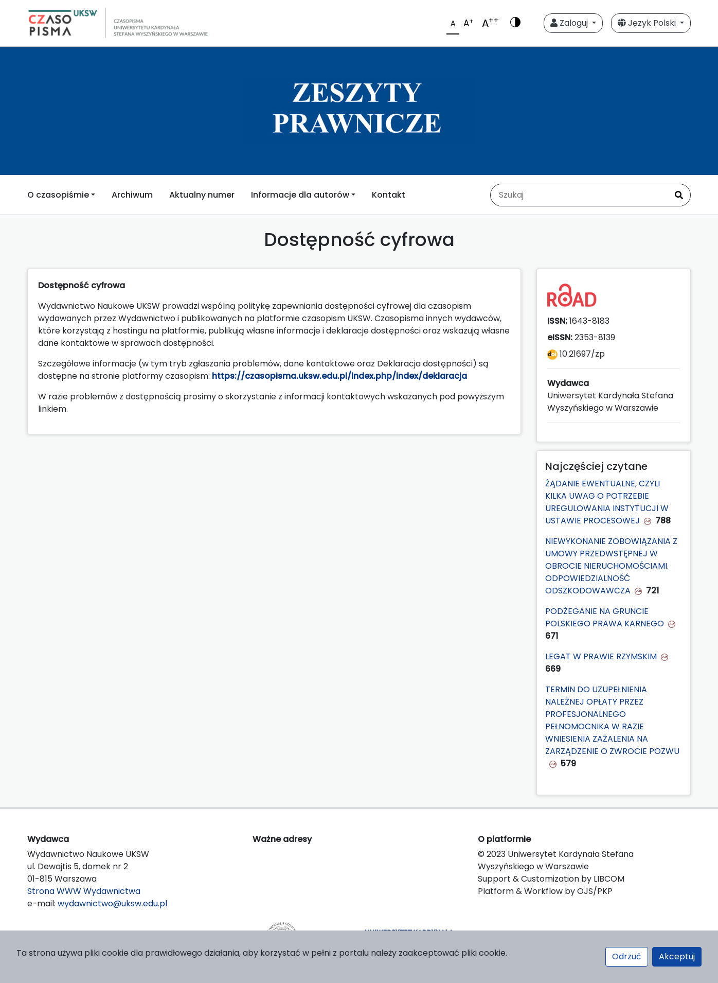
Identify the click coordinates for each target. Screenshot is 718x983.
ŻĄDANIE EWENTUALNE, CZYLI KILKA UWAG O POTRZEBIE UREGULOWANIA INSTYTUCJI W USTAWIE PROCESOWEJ (607, 502)
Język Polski (648, 23)
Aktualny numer (202, 195)
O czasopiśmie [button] (58, 195)
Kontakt (388, 195)
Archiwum (132, 195)
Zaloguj (570, 23)
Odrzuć (626, 956)
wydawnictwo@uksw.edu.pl (112, 903)
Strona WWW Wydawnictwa (83, 891)
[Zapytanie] (579, 195)
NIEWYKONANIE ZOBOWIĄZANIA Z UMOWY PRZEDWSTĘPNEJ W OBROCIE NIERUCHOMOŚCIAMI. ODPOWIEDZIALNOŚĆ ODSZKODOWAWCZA (611, 565)
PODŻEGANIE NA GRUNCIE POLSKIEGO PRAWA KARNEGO (604, 617)
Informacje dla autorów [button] (300, 195)
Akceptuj (677, 956)
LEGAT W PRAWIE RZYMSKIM (601, 656)
